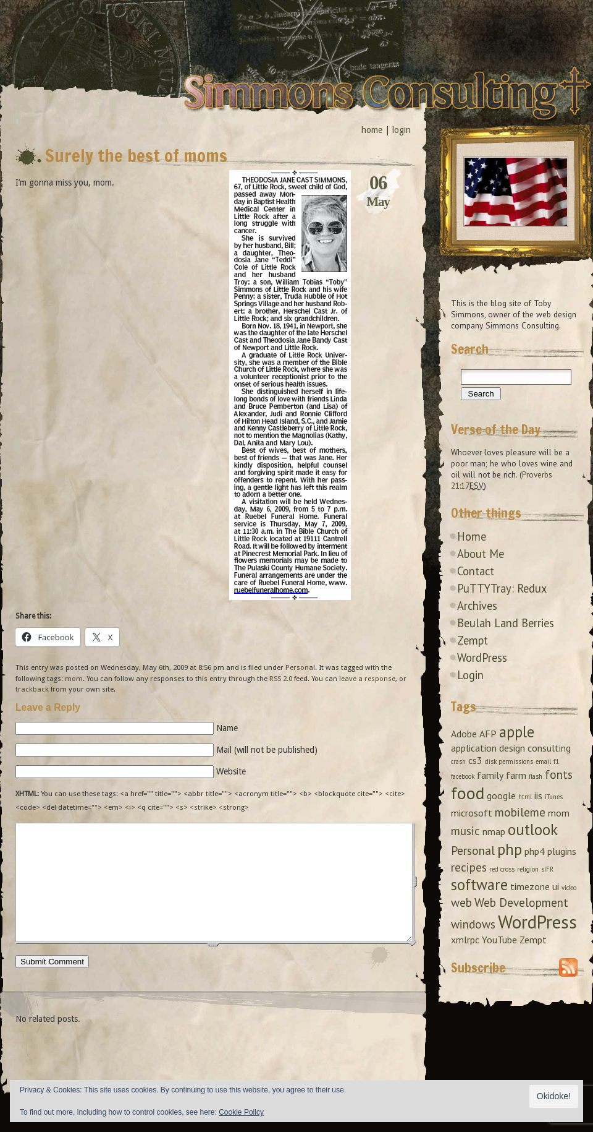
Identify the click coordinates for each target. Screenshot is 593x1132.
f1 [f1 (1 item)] (556, 761)
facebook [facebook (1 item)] (462, 776)
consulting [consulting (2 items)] (549, 748)
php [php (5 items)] (509, 849)
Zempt (472, 640)
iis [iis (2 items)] (538, 795)
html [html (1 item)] (525, 796)
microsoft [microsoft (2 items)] (471, 813)
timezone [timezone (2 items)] (530, 886)
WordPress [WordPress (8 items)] (537, 921)
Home (471, 536)
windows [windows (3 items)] (473, 924)
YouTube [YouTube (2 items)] (499, 939)
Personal (300, 667)
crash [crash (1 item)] (458, 761)
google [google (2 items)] (501, 795)
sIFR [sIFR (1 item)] (547, 869)
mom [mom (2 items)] (559, 813)
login (401, 130)
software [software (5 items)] (479, 884)
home (371, 130)
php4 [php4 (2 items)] (534, 851)
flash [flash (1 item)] (535, 776)
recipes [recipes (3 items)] (469, 867)
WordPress (482, 657)
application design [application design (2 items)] (488, 748)
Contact (475, 571)
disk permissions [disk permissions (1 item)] (509, 761)
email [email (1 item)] (543, 761)
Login (470, 674)
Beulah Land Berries (505, 622)
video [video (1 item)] (568, 887)
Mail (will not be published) (267, 750)
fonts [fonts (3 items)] (559, 774)
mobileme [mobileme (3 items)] (520, 812)
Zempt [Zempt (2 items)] (533, 939)
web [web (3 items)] (461, 902)
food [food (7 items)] (467, 793)
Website (231, 771)
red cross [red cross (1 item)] (502, 869)
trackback (32, 689)
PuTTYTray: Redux (502, 588)
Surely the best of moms (136, 156)
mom (74, 678)
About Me (480, 553)
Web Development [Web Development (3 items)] (521, 902)
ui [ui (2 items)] (555, 886)
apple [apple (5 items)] (516, 732)
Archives (477, 605)
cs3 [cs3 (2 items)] (475, 760)
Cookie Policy (241, 1112)
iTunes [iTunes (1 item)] (554, 796)
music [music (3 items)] (465, 830)
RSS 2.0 (280, 678)
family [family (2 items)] (490, 775)
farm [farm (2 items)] (516, 775)
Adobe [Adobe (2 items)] (464, 733)
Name (227, 728)
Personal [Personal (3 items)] (473, 850)
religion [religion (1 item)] (528, 869)
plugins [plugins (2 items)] (561, 851)
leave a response (367, 678)
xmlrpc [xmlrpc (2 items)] (465, 939)
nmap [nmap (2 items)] (493, 831)
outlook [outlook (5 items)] (533, 829)
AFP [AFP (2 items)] (488, 733)
